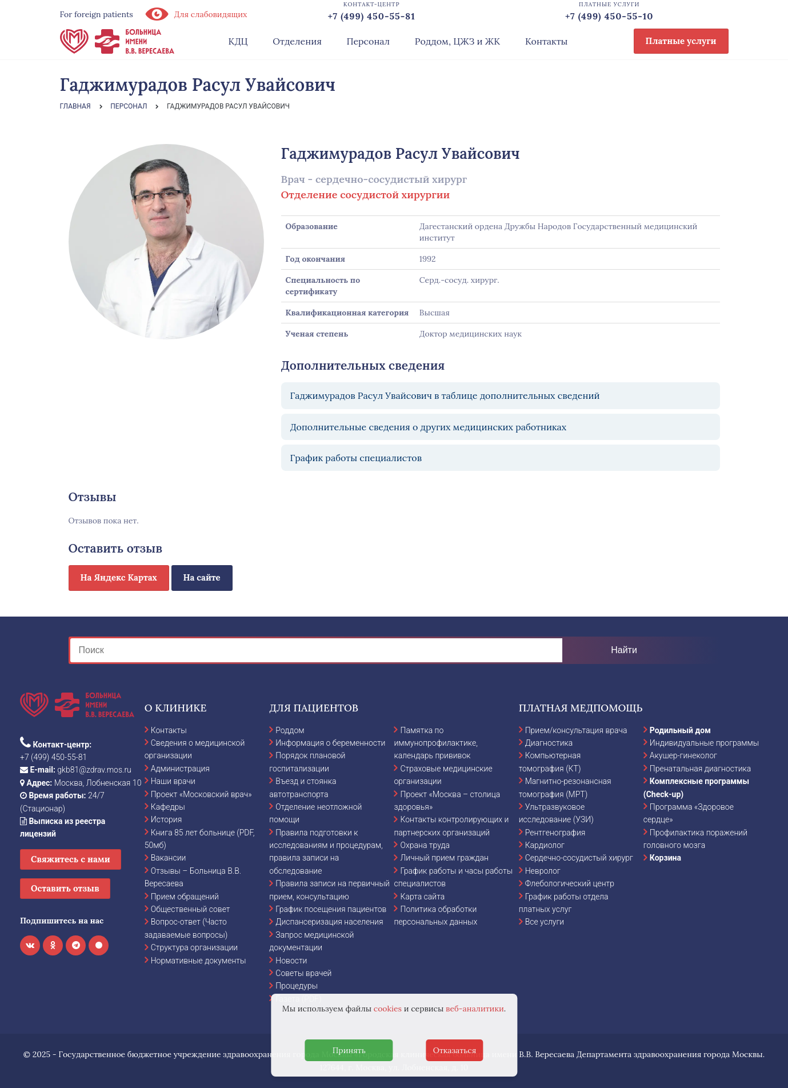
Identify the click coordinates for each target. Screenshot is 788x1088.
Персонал (368, 41)
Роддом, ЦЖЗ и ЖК (457, 41)
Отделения (297, 41)
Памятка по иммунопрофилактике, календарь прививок (435, 743)
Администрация (180, 768)
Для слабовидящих (196, 14)
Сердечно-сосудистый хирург (579, 857)
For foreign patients (96, 14)
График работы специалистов (356, 457)
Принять (349, 1050)
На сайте (202, 577)
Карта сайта (422, 896)
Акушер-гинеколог (683, 755)
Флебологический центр (569, 883)
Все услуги (545, 921)
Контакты (546, 41)
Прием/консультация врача (576, 730)
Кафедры (168, 806)
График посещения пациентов (330, 909)
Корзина (665, 857)
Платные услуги (681, 40)
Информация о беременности (330, 742)
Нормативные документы (198, 960)
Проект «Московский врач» (201, 794)
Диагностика (549, 742)
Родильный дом (680, 730)
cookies (388, 1008)
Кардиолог (545, 845)
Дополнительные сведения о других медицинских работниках (428, 427)
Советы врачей (303, 973)
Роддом (289, 730)
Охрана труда (424, 845)
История (166, 819)
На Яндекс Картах (119, 577)
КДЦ (238, 41)
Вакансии (168, 857)
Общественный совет (190, 909)
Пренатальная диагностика (700, 768)
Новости (291, 960)
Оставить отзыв (65, 888)
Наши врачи (173, 781)
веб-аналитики (475, 1008)
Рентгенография (555, 832)
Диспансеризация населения (329, 921)
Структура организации (194, 947)
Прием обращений (185, 896)
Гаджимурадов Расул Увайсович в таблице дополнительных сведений (445, 395)
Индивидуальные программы (704, 742)
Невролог (543, 870)
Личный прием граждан (444, 857)
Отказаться (455, 1050)
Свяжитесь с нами (70, 859)
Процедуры (296, 985)
